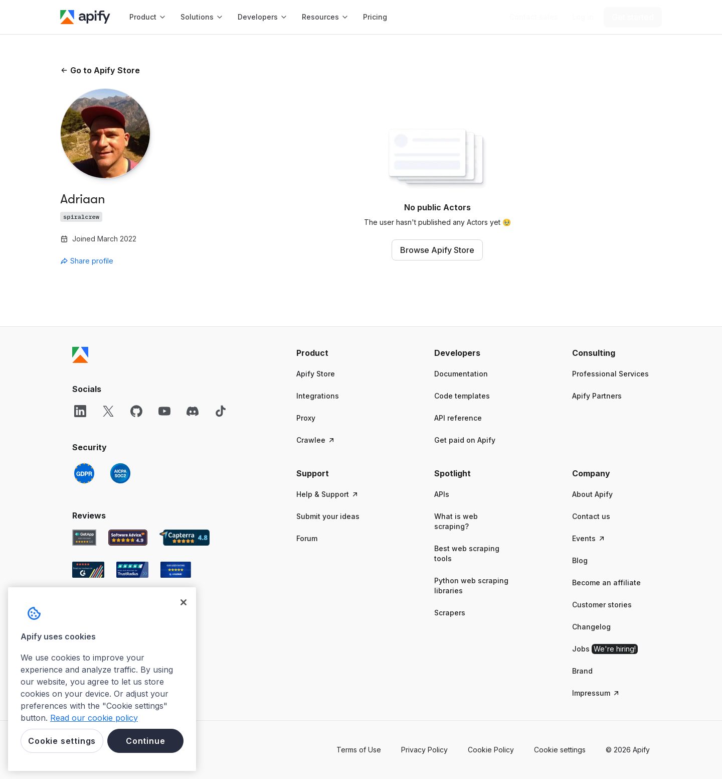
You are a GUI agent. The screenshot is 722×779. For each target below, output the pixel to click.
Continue (145, 741)
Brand (582, 671)
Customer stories (602, 604)
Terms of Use (358, 749)
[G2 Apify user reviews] (88, 570)
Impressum (596, 693)
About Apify (592, 494)
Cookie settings (560, 749)
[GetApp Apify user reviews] (84, 538)
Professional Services (610, 373)
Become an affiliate (606, 582)
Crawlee (315, 440)
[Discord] (193, 411)
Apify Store (315, 373)
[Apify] (85, 17)
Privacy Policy (424, 749)
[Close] (183, 602)
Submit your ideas (327, 516)
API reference (458, 418)
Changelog (591, 626)
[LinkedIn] (80, 411)
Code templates (462, 396)
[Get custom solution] (533, 17)
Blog (580, 560)
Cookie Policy (491, 749)
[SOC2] (120, 473)
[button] (335, 353)
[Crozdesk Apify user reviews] (175, 570)
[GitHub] (136, 411)
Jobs (605, 649)
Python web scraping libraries (471, 585)
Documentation (461, 373)
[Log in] (583, 17)
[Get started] (633, 17)
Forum (306, 538)
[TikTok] (221, 411)
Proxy (305, 418)
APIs (441, 494)
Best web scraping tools (466, 553)
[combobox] (105, 261)
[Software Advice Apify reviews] (128, 538)
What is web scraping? (456, 521)
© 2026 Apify (628, 749)
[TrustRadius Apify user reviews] (132, 570)
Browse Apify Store (437, 250)
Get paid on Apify (464, 440)
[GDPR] (84, 473)
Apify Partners (597, 396)
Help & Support (327, 494)
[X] (108, 411)
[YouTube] (164, 411)
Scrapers (449, 612)
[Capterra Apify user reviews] (184, 538)
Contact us (591, 516)
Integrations (317, 396)
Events (589, 538)
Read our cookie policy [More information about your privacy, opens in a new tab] (94, 718)
